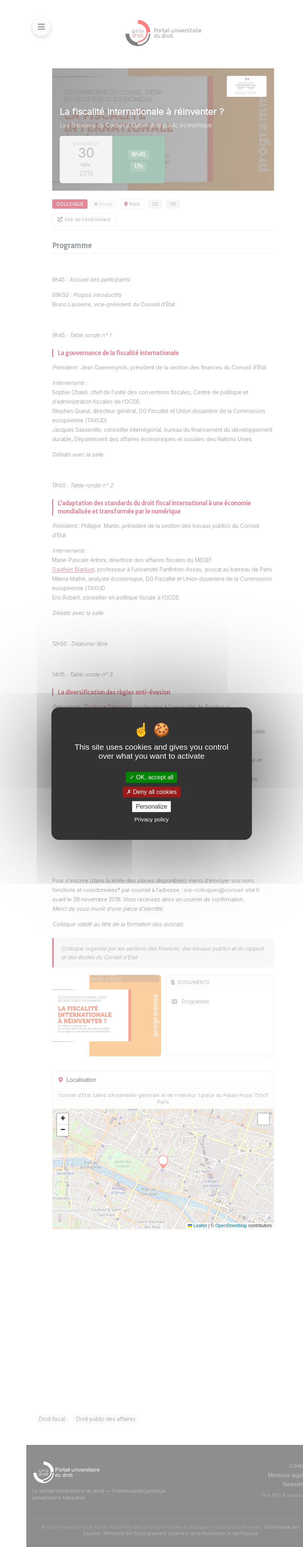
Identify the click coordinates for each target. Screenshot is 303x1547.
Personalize (151, 806)
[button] (62, 1119)
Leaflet (197, 1225)
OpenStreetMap (231, 1225)
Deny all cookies (152, 792)
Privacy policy (151, 819)
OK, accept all (151, 777)
